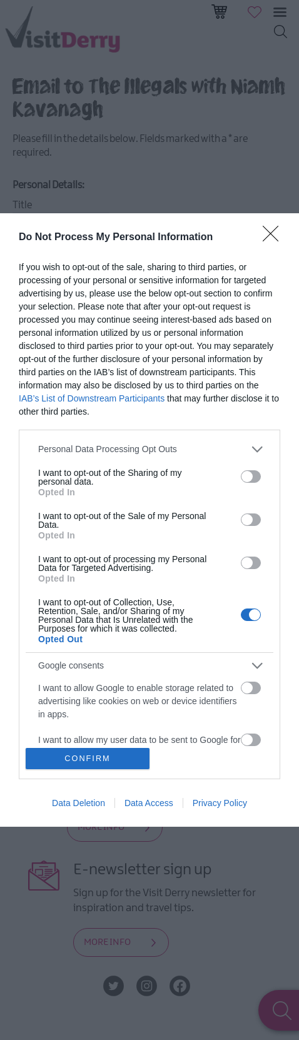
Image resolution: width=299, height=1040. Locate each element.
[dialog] (149, 520)
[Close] (274, 238)
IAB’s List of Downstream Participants (92, 398)
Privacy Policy (220, 803)
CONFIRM (87, 759)
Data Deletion (78, 803)
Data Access (148, 803)
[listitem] (149, 449)
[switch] (251, 476)
